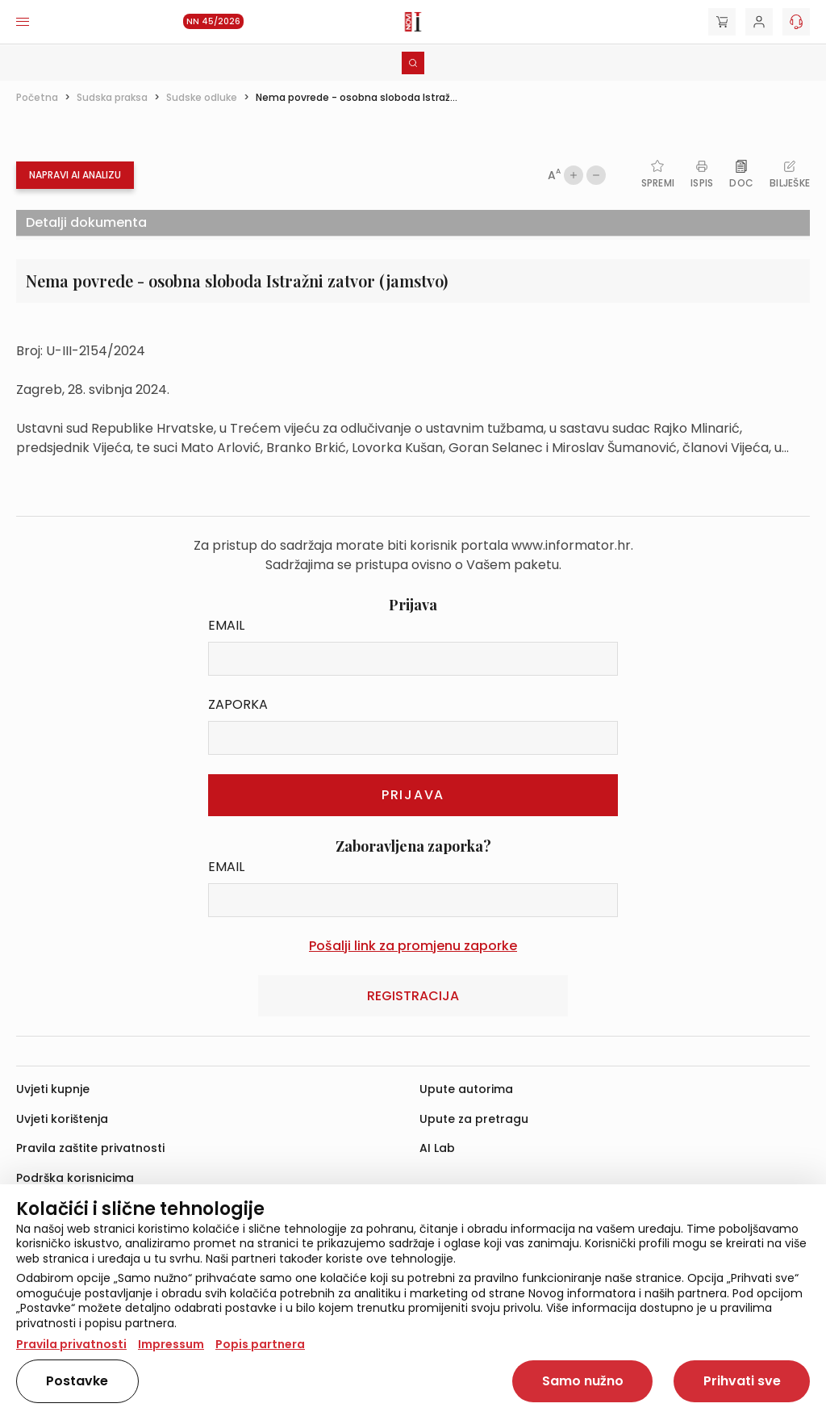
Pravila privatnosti (71, 1344)
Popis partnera (260, 1344)
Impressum (171, 1344)
